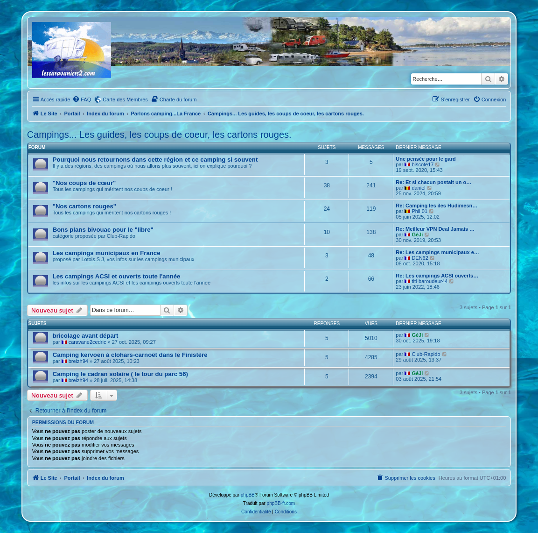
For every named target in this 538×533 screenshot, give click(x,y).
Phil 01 (419, 211)
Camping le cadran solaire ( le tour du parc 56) (120, 373)
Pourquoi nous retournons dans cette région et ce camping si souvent (155, 159)
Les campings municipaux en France (107, 252)
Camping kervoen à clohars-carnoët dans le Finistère (130, 354)
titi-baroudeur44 (429, 281)
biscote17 (422, 164)
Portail (72, 113)
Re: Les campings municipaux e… (437, 252)
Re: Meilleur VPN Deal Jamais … (435, 229)
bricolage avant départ (86, 335)
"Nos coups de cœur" (84, 182)
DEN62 (420, 258)
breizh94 (78, 361)
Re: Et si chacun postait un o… (433, 182)
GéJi (417, 234)
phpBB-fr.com (281, 503)
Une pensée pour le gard (425, 159)
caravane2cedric (87, 342)
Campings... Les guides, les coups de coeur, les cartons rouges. (159, 134)
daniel (418, 188)
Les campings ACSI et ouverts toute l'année (117, 276)
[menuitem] (81, 99)
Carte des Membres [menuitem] (125, 99)
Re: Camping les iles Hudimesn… (436, 205)
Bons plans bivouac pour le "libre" (103, 229)
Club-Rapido (426, 354)
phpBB (248, 494)
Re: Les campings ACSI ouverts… (437, 275)
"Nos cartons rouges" (84, 206)
